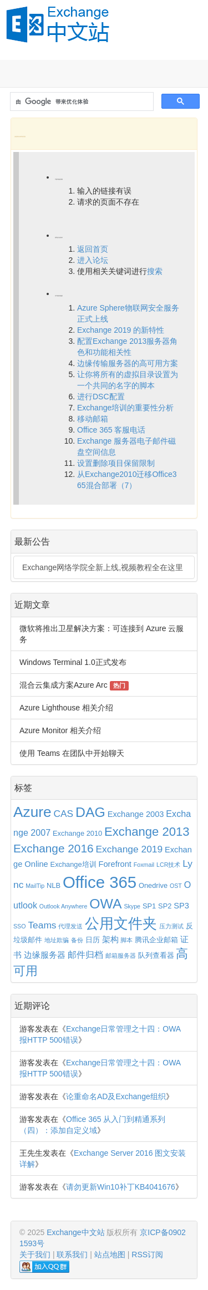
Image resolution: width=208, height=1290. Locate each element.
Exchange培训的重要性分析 (125, 407)
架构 (110, 939)
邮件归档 (85, 954)
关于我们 (34, 1254)
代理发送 (70, 926)
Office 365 (99, 882)
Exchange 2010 (77, 833)
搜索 (155, 271)
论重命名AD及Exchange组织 (116, 1096)
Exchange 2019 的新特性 (120, 330)
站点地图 (109, 1254)
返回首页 (92, 249)
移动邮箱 (92, 418)
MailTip (35, 885)
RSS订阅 (147, 1254)
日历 (92, 940)
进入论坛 (92, 260)
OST (176, 885)
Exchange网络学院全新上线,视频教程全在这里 (102, 567)
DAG (90, 812)
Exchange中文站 (75, 1232)
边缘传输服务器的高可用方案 (127, 363)
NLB (53, 885)
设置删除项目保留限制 (116, 463)
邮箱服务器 (120, 955)
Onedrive (153, 885)
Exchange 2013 (146, 832)
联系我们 (72, 1254)
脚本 (126, 940)
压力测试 (171, 926)
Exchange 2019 (129, 849)
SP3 (181, 905)
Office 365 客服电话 (111, 429)
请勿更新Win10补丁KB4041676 (120, 1186)
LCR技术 (168, 864)
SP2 (164, 906)
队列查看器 (156, 955)
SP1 (149, 906)
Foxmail (144, 864)
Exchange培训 (73, 864)
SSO (19, 926)
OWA (105, 903)
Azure (32, 812)
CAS (63, 813)
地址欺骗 (56, 940)
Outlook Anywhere (63, 906)
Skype (132, 906)
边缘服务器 (44, 955)
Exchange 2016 (53, 848)
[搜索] (81, 101)
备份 (77, 940)
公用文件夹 (121, 923)
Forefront (115, 864)
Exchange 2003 (136, 814)
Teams (42, 925)
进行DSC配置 (101, 396)
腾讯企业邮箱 (156, 940)
